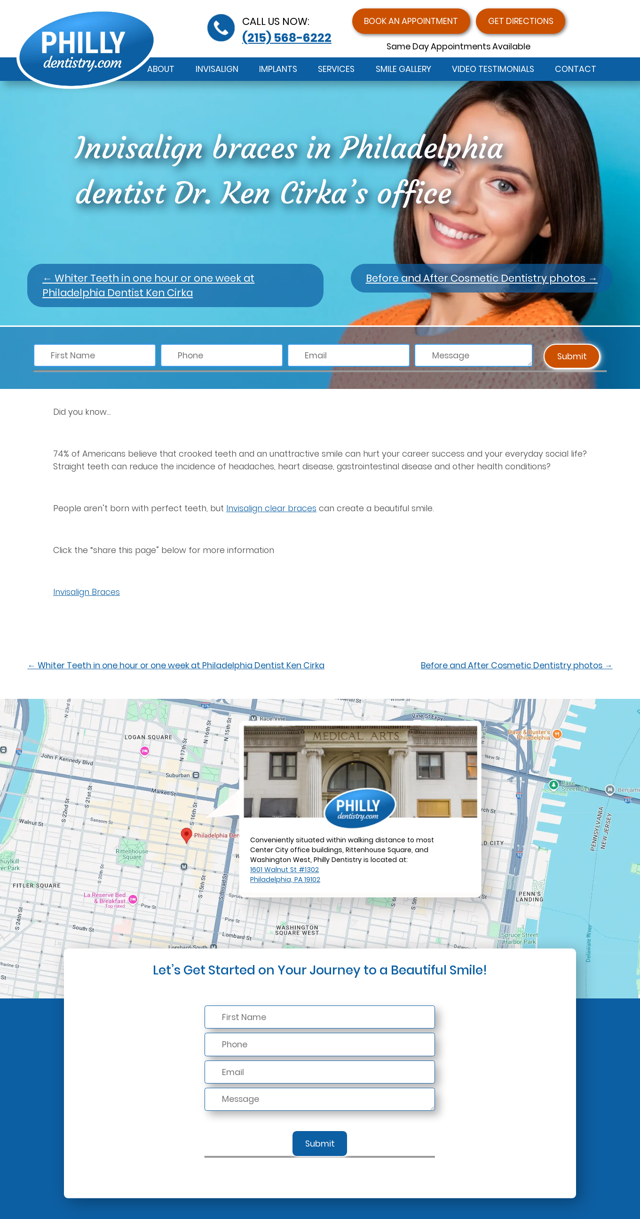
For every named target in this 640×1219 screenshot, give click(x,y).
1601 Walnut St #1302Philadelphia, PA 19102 (285, 874)
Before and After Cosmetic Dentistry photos (482, 278)
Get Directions (520, 21)
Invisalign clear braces (271, 508)
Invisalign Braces (86, 592)
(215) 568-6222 (287, 37)
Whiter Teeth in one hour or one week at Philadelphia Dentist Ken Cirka (148, 285)
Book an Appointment (411, 21)
